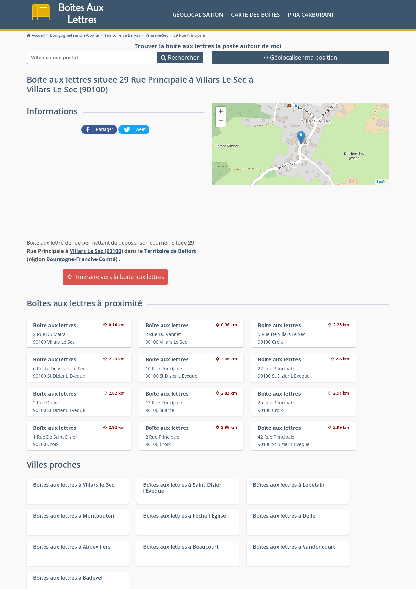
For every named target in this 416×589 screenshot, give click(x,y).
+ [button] (221, 112)
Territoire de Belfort (170, 250)
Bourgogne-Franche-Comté (81, 259)
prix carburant (311, 14)
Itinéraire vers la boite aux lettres (115, 276)
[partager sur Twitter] (134, 129)
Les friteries (216, 557)
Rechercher (180, 57)
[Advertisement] (115, 185)
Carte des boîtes (255, 14)
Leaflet (382, 181)
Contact (105, 579)
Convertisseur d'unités (318, 548)
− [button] (221, 121)
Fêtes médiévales (313, 557)
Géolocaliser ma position (300, 57)
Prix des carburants (224, 548)
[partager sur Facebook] (99, 129)
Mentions (124, 579)
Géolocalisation (198, 14)
